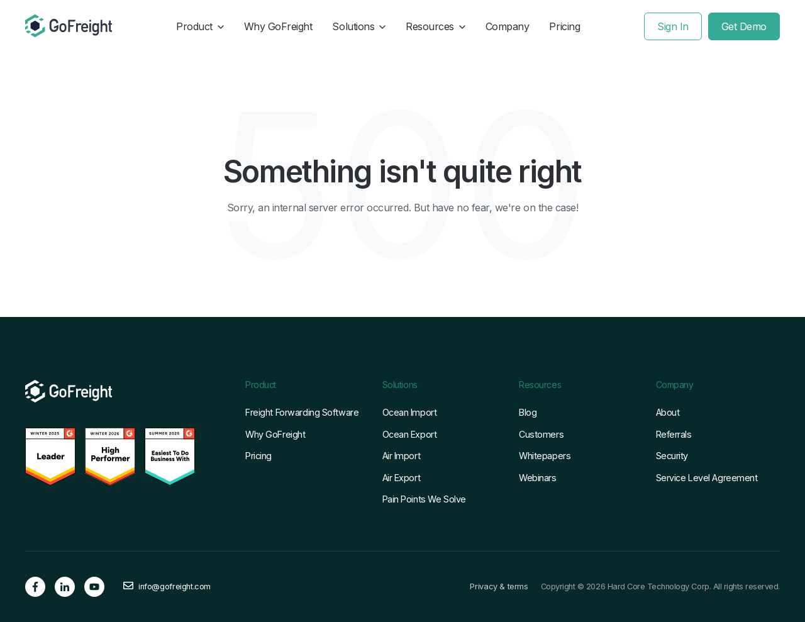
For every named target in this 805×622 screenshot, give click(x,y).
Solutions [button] (359, 26)
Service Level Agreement (707, 477)
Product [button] (200, 26)
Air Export (401, 477)
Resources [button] (435, 26)
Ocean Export (409, 434)
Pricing (564, 26)
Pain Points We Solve (424, 499)
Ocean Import (409, 412)
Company (508, 26)
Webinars (538, 477)
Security (672, 455)
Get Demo (744, 26)
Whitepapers (544, 455)
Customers (541, 434)
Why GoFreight (278, 26)
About (668, 412)
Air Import (401, 455)
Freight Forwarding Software (301, 412)
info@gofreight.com (174, 586)
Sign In (673, 26)
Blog (527, 412)
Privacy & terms (499, 586)
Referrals (674, 434)
